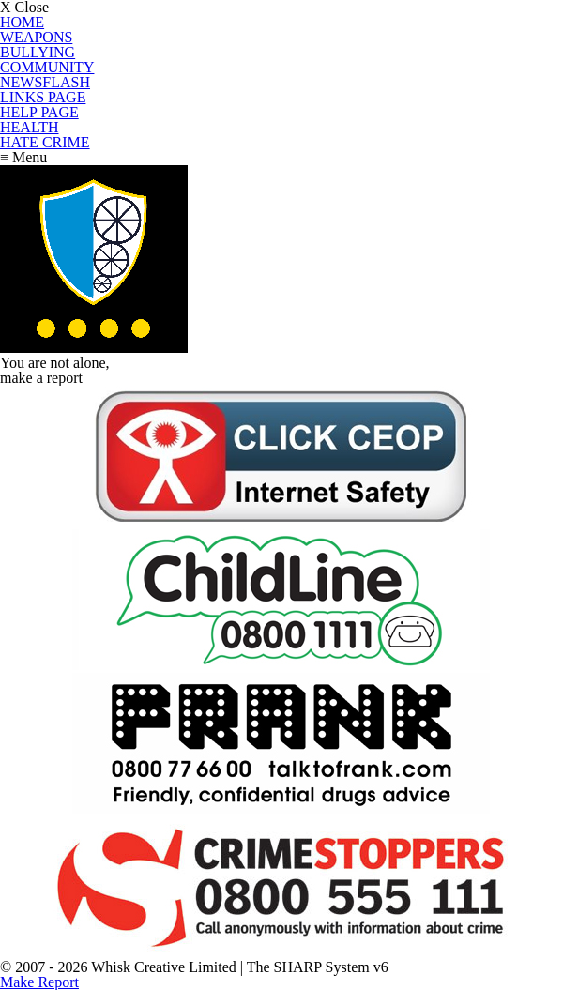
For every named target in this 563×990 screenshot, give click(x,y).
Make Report (39, 982)
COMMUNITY (47, 67)
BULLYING (37, 52)
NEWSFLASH (45, 82)
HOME (22, 22)
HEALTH (29, 127)
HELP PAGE (39, 112)
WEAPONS (36, 37)
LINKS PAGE (42, 97)
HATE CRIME (45, 142)
